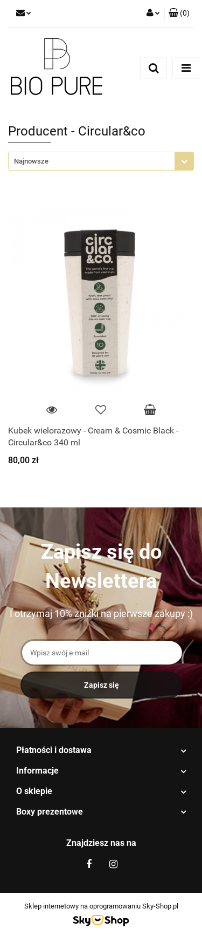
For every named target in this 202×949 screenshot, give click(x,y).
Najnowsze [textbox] (31, 161)
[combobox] (101, 161)
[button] (179, 13)
